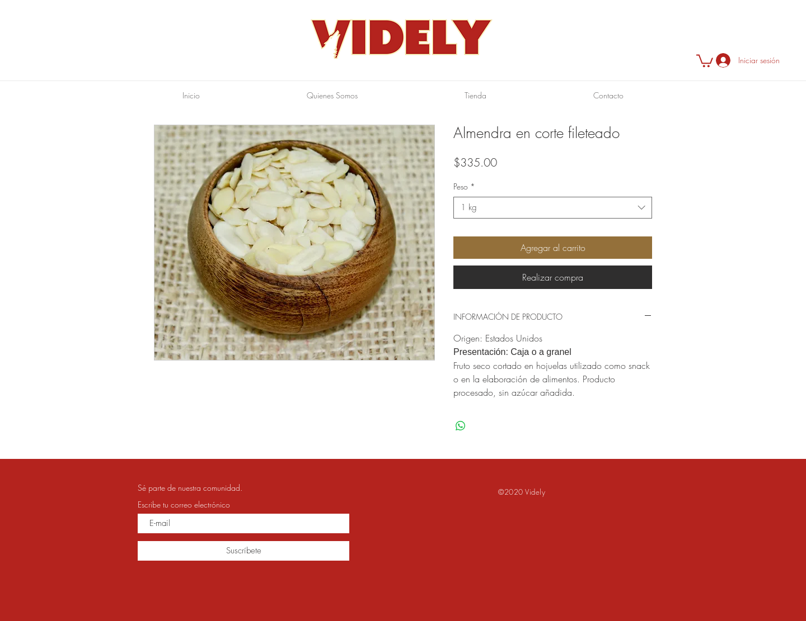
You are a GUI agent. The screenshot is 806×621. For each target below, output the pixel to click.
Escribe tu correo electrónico (184, 505)
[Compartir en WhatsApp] (460, 426)
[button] (704, 60)
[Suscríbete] (243, 551)
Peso (464, 186)
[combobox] (552, 208)
